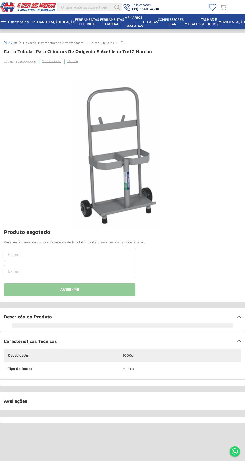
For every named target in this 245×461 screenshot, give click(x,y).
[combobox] (90, 7)
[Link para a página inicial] (10, 42)
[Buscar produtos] (118, 7)
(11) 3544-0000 (145, 9)
